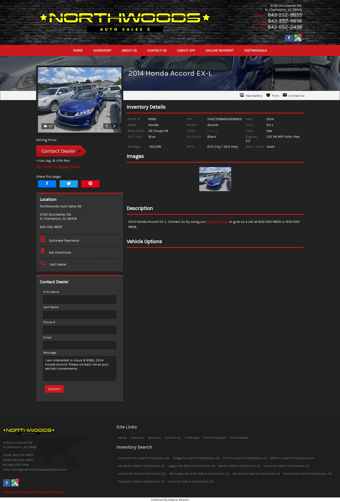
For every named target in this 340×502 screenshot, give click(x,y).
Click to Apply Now (57, 166)
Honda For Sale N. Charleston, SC (141, 466)
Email (47, 337)
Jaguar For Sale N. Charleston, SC (192, 466)
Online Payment (214, 438)
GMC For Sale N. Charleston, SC (292, 458)
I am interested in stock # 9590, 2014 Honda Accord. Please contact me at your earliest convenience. (79, 368)
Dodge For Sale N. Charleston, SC (196, 458)
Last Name (52, 307)
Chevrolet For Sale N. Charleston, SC (144, 458)
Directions (44, 491)
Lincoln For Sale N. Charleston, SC (142, 474)
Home (122, 438)
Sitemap (58, 491)
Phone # (50, 322)
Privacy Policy (11, 491)
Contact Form (217, 222)
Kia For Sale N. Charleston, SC (240, 466)
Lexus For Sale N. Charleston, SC (287, 466)
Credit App (192, 438)
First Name (52, 292)
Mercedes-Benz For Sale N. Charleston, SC (199, 474)
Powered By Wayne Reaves (170, 500)
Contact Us (29, 491)
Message (50, 352)
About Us (154, 438)
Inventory (137, 438)
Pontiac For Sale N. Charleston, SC (307, 474)
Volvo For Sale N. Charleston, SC (191, 481)
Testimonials (239, 438)
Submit (54, 389)
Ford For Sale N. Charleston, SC (245, 458)
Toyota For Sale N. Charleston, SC (141, 481)
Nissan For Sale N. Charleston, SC (256, 474)
